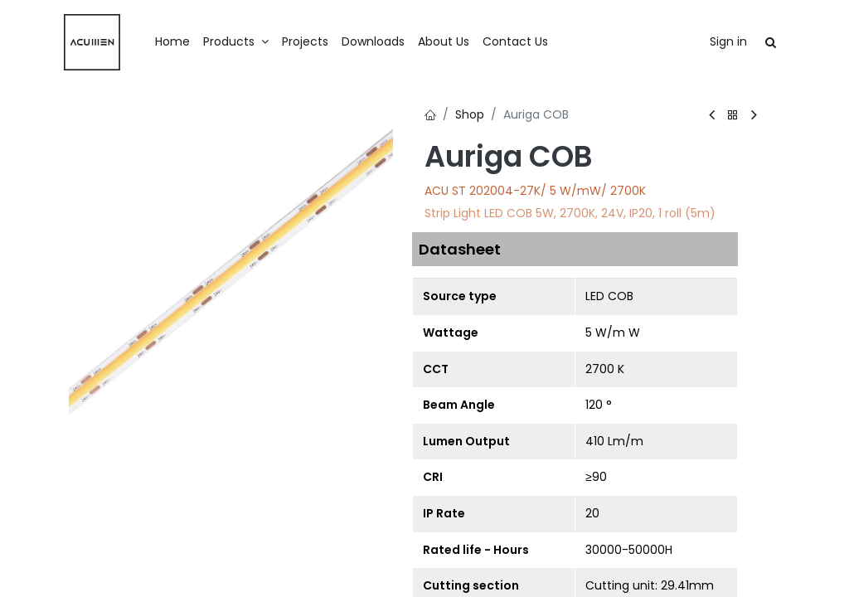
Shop (469, 114)
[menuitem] (172, 42)
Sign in (728, 41)
